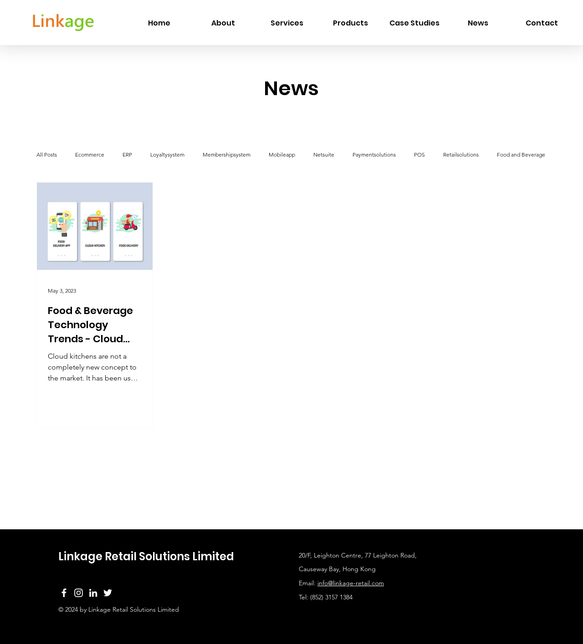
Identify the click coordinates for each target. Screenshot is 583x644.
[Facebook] (64, 592)
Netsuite (323, 154)
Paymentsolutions (374, 154)
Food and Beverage (521, 154)
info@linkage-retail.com (350, 583)
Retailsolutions (461, 154)
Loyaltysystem (167, 154)
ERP (127, 154)
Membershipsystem (227, 154)
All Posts (46, 154)
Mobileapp (282, 154)
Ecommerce (89, 154)
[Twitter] (107, 592)
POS (419, 154)
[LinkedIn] (93, 592)
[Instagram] (78, 592)
